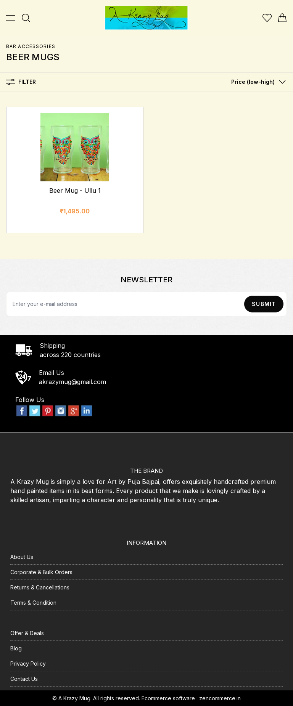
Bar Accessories (30, 46)
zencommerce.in (220, 698)
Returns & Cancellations (39, 587)
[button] (257, 82)
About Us (21, 557)
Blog (16, 648)
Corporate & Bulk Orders (41, 572)
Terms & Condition (33, 602)
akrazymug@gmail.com (72, 382)
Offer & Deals (27, 633)
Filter (21, 81)
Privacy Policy (28, 663)
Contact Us (24, 679)
